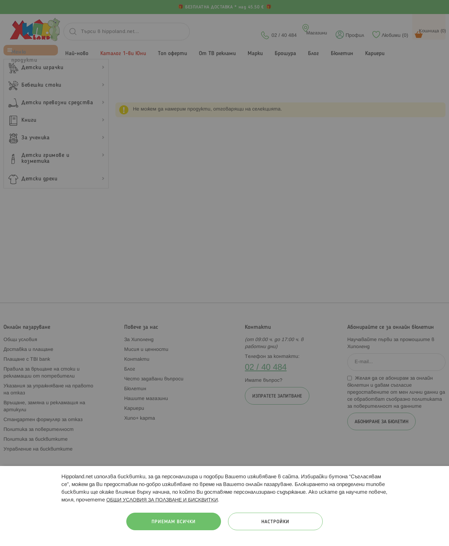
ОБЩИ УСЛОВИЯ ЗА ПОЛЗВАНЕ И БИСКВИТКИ (162, 500)
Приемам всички (174, 522)
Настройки (275, 522)
